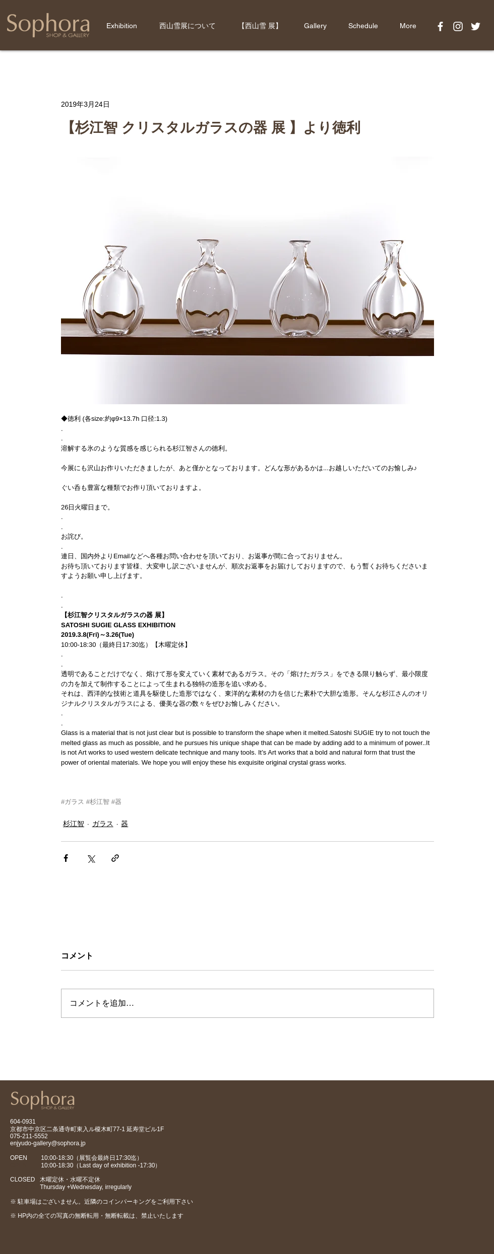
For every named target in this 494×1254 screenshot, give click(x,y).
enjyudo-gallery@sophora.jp (48, 1143)
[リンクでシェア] (115, 858)
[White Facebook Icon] (440, 26)
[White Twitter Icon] (475, 26)
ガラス (102, 824)
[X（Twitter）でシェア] (90, 858)
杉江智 (73, 824)
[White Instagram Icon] (458, 26)
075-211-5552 (29, 1136)
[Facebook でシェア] (66, 858)
